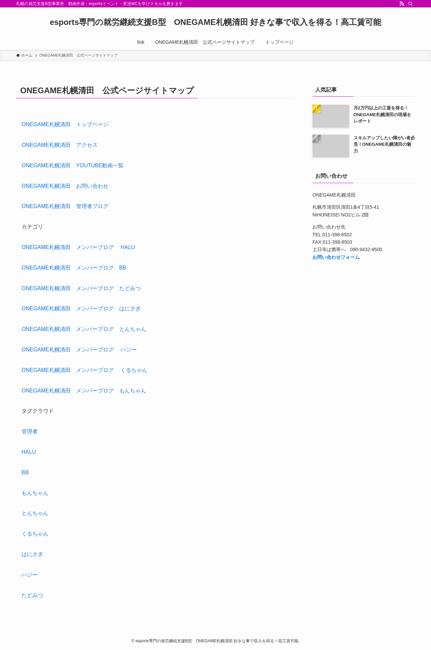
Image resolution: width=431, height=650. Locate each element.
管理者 (30, 431)
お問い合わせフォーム (336, 257)
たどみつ (32, 595)
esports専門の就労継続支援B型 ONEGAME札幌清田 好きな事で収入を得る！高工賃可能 (216, 22)
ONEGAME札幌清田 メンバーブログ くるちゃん (84, 370)
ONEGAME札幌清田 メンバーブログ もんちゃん (84, 391)
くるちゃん (35, 534)
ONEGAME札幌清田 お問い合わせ (65, 186)
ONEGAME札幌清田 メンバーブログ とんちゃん (84, 329)
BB (25, 472)
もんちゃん (35, 493)
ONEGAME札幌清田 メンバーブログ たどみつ (81, 288)
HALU (29, 452)
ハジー (30, 575)
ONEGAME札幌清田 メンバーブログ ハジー (79, 349)
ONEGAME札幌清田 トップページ (65, 124)
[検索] (410, 3)
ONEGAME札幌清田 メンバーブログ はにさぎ (81, 308)
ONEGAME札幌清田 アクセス (60, 145)
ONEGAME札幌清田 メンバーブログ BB (74, 268)
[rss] (401, 3)
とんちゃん (35, 513)
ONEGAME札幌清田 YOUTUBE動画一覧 (73, 165)
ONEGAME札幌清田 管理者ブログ (65, 206)
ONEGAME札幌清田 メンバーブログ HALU (78, 247)
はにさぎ (32, 554)
